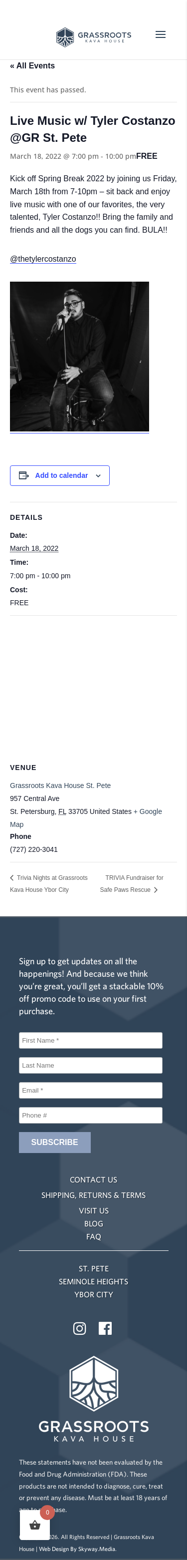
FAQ (93, 1236)
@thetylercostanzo (43, 259)
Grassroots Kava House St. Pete (60, 785)
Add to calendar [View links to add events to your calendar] (61, 475)
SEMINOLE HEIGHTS (93, 1281)
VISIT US (94, 1210)
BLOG (93, 1223)
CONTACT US (93, 1179)
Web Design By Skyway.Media (77, 1549)
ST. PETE (94, 1268)
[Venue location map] (93, 688)
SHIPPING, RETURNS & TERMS (93, 1194)
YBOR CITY (93, 1294)
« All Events (32, 65)
